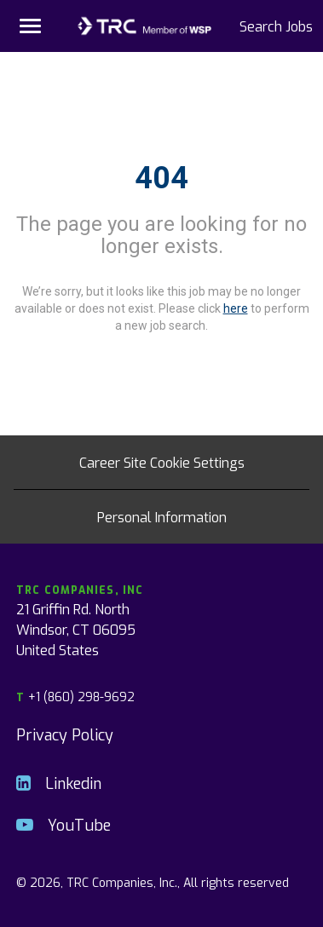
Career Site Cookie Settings (162, 461)
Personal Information (162, 516)
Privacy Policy (64, 734)
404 (161, 178)
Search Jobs (276, 25)
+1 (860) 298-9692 (75, 696)
